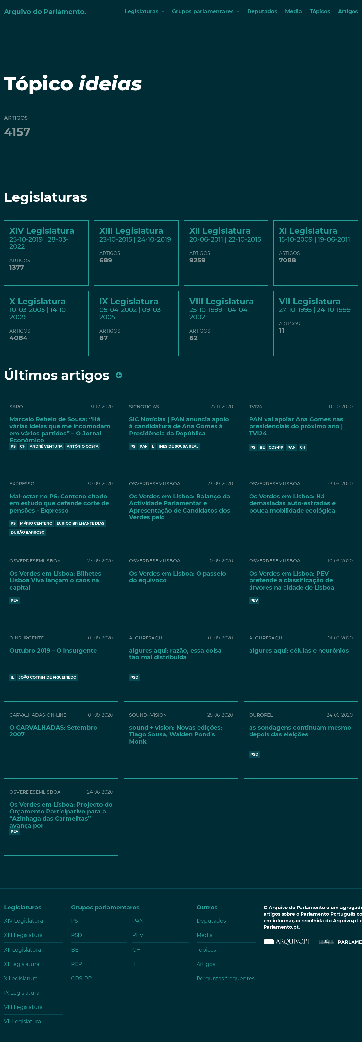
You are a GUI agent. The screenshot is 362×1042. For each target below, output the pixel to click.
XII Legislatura (22, 950)
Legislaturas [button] (142, 11)
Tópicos (320, 11)
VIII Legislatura (23, 1007)
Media (293, 11)
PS (13, 446)
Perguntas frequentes (226, 978)
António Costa (82, 446)
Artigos (348, 11)
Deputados (262, 11)
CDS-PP (276, 447)
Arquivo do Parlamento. (45, 11)
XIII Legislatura (23, 935)
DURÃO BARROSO (27, 532)
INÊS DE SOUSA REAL (178, 446)
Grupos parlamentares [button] (203, 11)
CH (23, 446)
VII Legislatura (22, 1021)
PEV (14, 600)
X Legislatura (21, 978)
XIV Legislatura (23, 921)
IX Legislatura (21, 993)
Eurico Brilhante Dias (80, 523)
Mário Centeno (36, 523)
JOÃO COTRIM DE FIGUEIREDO (47, 677)
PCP (76, 964)
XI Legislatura (21, 964)
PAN (144, 446)
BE (262, 447)
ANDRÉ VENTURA (46, 446)
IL (12, 677)
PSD (134, 677)
